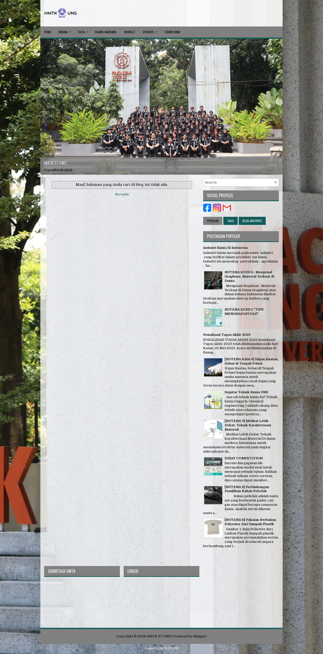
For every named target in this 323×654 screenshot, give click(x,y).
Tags (230, 221)
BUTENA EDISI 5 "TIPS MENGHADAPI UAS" (244, 312)
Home (47, 32)
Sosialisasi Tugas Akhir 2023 (227, 335)
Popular (213, 221)
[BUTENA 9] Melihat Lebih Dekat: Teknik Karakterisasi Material (248, 425)
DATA (84, 30)
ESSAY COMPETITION (244, 458)
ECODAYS (151, 30)
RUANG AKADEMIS (106, 32)
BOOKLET (129, 32)
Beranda (122, 194)
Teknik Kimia (172, 32)
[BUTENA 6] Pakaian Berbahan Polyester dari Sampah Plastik (250, 522)
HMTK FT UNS (55, 163)
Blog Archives (252, 221)
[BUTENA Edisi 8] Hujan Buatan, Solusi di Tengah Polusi (251, 361)
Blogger (200, 636)
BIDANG (66, 30)
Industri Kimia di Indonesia (225, 248)
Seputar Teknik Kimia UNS (246, 392)
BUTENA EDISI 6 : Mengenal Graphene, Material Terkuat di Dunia (249, 276)
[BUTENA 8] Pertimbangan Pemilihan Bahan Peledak (247, 489)
